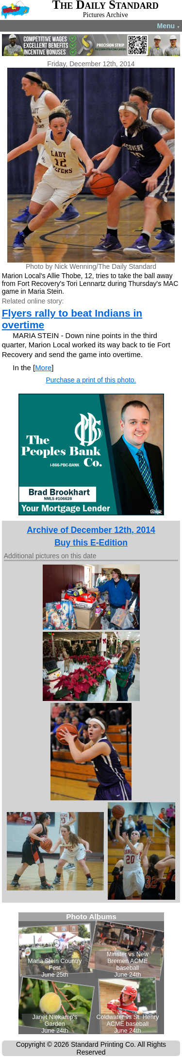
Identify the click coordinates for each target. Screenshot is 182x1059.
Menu (168, 26)
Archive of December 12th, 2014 (91, 530)
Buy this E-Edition (91, 543)
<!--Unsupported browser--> (91, 973)
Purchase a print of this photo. (91, 380)
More (43, 367)
